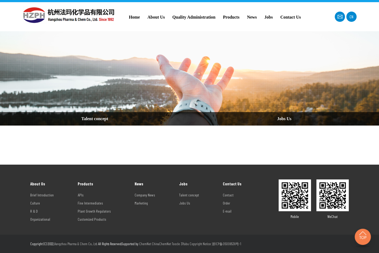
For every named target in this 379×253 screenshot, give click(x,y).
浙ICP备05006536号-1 (226, 244)
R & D (34, 211)
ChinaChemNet (161, 244)
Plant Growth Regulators (94, 211)
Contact (228, 195)
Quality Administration (194, 17)
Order (226, 203)
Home (134, 17)
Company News (145, 195)
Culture (35, 203)
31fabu (185, 244)
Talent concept (94, 118)
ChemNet (145, 244)
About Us (156, 17)
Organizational (40, 219)
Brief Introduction (42, 195)
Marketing (141, 203)
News (252, 17)
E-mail (227, 211)
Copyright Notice (200, 244)
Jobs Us (284, 118)
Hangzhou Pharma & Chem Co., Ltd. (76, 244)
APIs (81, 195)
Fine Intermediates (90, 203)
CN (351, 16)
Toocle (176, 244)
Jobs (268, 17)
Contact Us (290, 17)
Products (231, 17)
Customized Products (92, 219)
